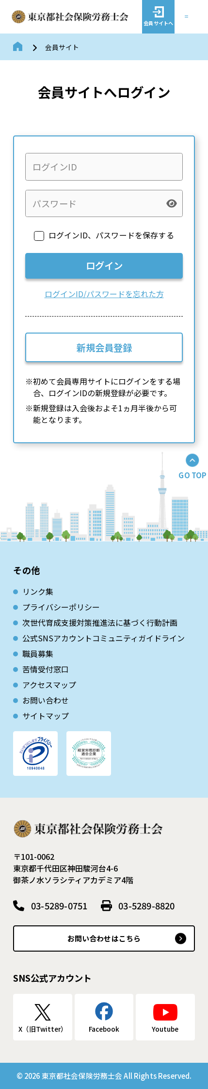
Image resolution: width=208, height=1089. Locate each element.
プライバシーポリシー (61, 607)
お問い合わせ (45, 700)
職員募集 (37, 653)
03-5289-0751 (59, 905)
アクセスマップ (49, 684)
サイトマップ (45, 715)
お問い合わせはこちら (104, 938)
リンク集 (37, 591)
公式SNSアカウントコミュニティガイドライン (103, 638)
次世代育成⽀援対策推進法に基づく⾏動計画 (99, 622)
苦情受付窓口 (45, 669)
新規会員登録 (104, 347)
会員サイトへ (158, 23)
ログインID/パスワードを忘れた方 (104, 294)
